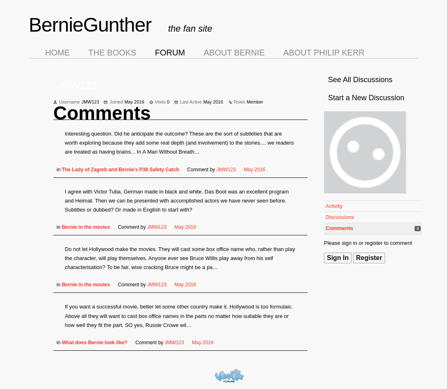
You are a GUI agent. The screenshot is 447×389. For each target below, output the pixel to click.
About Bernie (234, 52)
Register (369, 257)
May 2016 (254, 170)
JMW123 (226, 170)
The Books (113, 52)
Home (57, 52)
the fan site (190, 28)
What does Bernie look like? (95, 342)
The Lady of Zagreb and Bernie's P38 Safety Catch (120, 170)
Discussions (340, 217)
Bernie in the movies (86, 227)
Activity (334, 206)
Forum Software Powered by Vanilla (229, 375)
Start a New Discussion (366, 98)
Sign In (338, 257)
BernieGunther (90, 25)
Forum (170, 52)
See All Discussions (360, 80)
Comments (339, 228)
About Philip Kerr (324, 52)
